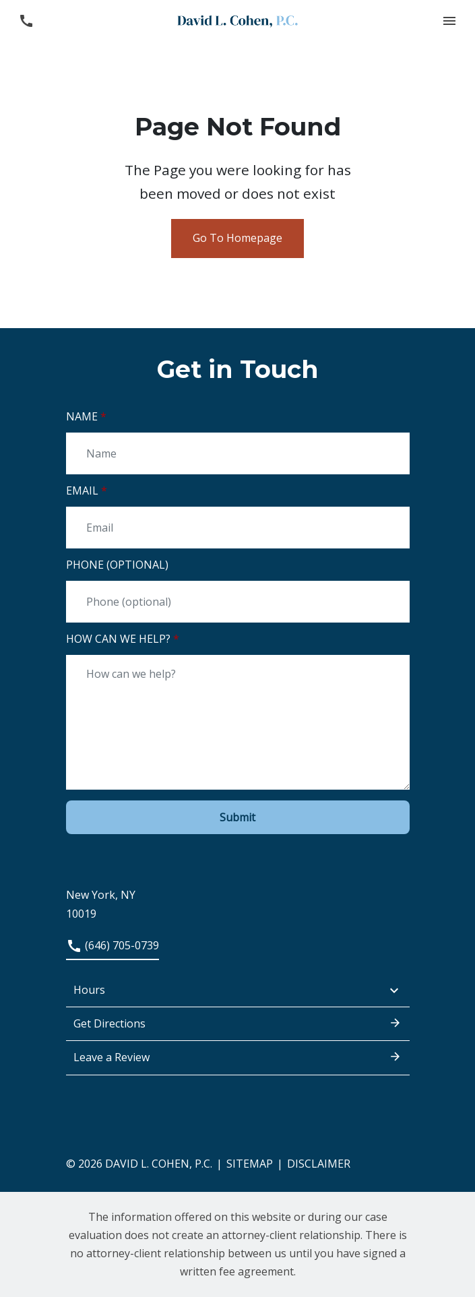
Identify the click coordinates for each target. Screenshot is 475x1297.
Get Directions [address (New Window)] (237, 1023)
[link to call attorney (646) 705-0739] (26, 20)
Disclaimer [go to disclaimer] (318, 1163)
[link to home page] (237, 20)
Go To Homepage (237, 237)
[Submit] (238, 817)
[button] (449, 20)
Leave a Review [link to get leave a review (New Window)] (237, 1056)
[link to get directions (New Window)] (238, 895)
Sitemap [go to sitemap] (249, 1163)
